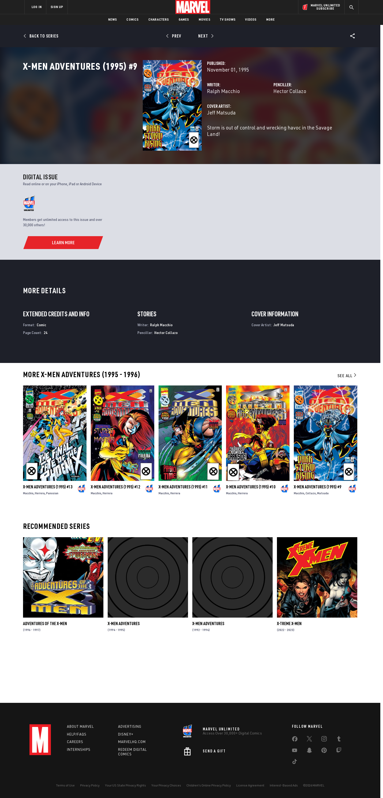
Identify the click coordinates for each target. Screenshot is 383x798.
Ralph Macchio (139, 115)
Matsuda (323, 547)
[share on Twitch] (338, 751)
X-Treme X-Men (289, 677)
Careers (75, 742)
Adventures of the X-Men (45, 677)
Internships (79, 749)
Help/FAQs (77, 734)
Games (184, 19)
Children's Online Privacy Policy (208, 785)
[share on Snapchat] (309, 751)
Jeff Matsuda (137, 136)
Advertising (129, 726)
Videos (250, 19)
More (270, 19)
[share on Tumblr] (338, 740)
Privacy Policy (90, 785)
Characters (158, 19)
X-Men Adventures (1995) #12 (115, 540)
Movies (204, 19)
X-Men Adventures (124, 677)
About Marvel (80, 726)
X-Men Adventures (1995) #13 (47, 540)
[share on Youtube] (294, 751)
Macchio (28, 547)
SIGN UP (57, 7)
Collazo (311, 547)
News (112, 19)
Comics (132, 19)
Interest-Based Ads (284, 785)
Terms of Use (65, 785)
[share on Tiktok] (294, 762)
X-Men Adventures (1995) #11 (183, 540)
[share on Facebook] (295, 740)
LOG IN (37, 7)
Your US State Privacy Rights (125, 785)
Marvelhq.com (132, 742)
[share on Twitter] (309, 740)
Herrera (40, 547)
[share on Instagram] (324, 740)
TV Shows (228, 19)
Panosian (52, 547)
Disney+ (125, 734)
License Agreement (250, 785)
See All (347, 429)
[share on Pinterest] (324, 751)
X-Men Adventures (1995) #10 (250, 540)
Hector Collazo (248, 115)
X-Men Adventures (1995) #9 (317, 540)
